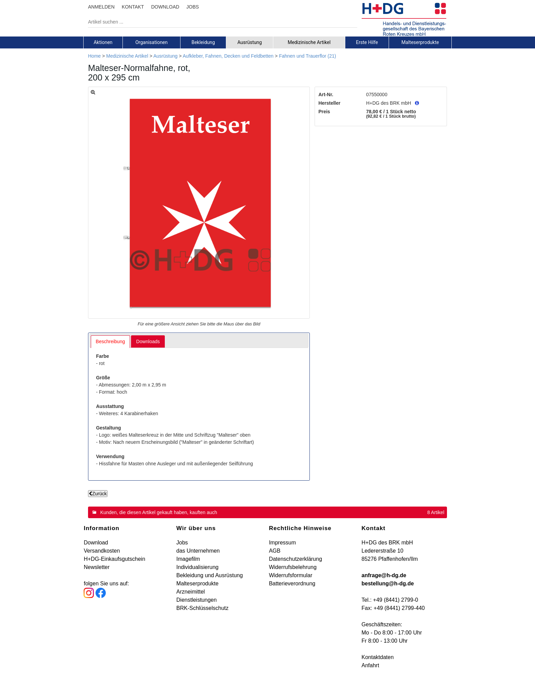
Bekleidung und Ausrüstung (209, 575)
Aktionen (102, 42)
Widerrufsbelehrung (293, 567)
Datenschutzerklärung (295, 559)
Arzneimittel (190, 592)
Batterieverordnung (292, 583)
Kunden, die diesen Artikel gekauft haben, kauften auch (158, 512)
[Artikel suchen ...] (217, 22)
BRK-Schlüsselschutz (202, 608)
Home (94, 56)
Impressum (282, 542)
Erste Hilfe (367, 42)
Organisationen (151, 42)
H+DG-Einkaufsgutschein (114, 559)
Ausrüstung (249, 42)
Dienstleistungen (196, 600)
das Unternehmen (198, 551)
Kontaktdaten (378, 657)
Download (96, 542)
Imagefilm (188, 559)
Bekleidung (203, 42)
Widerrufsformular (290, 575)
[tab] (103, 42)
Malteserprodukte (420, 42)
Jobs (182, 542)
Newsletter (97, 567)
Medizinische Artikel (309, 42)
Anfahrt (370, 665)
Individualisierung (197, 567)
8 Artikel (435, 512)
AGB (274, 551)
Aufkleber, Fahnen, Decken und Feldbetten (228, 56)
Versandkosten (102, 551)
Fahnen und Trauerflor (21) (307, 56)
